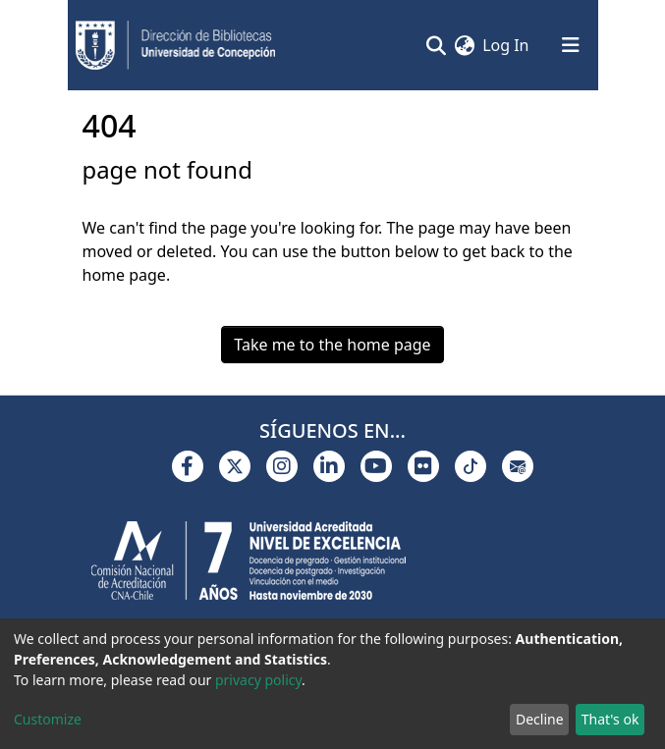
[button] (464, 45)
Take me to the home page (332, 344)
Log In (506, 45)
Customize (48, 719)
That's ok (610, 719)
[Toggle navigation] (570, 45)
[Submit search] (435, 45)
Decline (540, 719)
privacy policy (258, 679)
